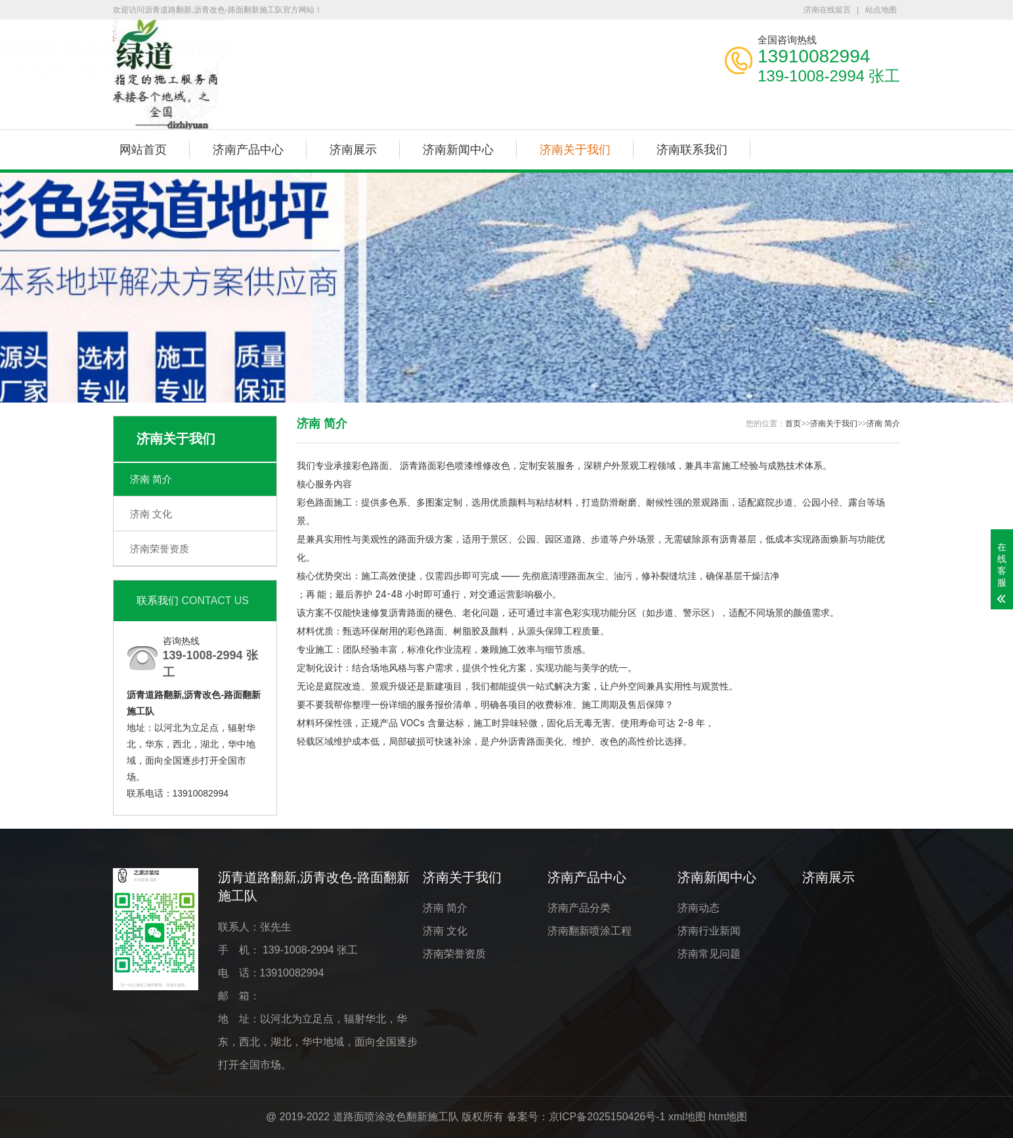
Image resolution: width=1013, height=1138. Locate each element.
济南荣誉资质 (159, 548)
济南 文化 (151, 513)
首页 (793, 423)
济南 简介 (151, 479)
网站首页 (143, 149)
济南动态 (699, 907)
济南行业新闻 (709, 930)
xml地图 (687, 1116)
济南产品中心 (248, 149)
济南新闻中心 (458, 149)
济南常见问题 (709, 953)
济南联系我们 (692, 149)
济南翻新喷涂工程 (590, 930)
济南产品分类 (579, 907)
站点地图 (881, 9)
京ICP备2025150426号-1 (607, 1116)
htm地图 (727, 1116)
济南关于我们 (575, 149)
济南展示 (353, 149)
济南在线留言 (827, 9)
